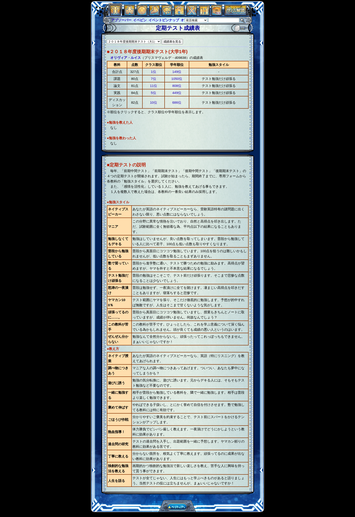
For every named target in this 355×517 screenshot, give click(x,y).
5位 (153, 93)
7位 (153, 79)
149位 (176, 72)
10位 (153, 102)
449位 (176, 93)
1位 (153, 72)
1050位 (176, 79)
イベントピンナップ (164, 20)
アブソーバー (121, 20)
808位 (176, 86)
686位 (176, 102)
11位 (153, 86)
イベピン (140, 20)
